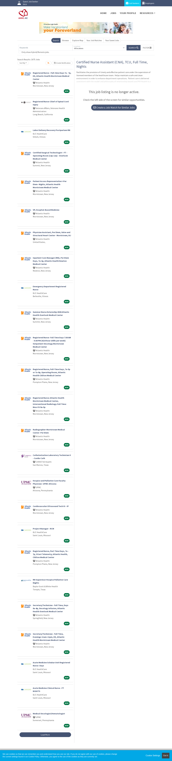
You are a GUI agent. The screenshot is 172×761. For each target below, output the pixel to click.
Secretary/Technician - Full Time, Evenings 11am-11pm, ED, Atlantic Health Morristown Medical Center (49, 637)
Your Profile (128, 13)
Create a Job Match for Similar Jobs (114, 107)
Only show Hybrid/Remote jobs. (35, 52)
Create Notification (62, 63)
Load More (45, 734)
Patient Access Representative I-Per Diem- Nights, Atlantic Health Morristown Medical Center (50, 184)
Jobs (113, 13)
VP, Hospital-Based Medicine (46, 210)
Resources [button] (146, 13)
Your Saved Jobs (112, 40)
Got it (165, 755)
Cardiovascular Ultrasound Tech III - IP (51, 506)
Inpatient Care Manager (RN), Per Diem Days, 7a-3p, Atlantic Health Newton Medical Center (51, 261)
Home (103, 13)
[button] (147, 48)
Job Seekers (132, 3)
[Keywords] (45, 48)
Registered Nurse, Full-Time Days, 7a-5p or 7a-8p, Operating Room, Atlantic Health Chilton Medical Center (51, 372)
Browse (65, 40)
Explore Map (77, 40)
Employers (148, 3)
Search (56, 40)
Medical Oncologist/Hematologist (49, 713)
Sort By (22, 63)
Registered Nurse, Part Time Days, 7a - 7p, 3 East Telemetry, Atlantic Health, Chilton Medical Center (51, 554)
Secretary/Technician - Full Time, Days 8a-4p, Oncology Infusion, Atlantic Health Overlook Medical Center (50, 608)
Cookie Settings (153, 755)
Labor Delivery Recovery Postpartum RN (51, 130)
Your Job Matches (94, 40)
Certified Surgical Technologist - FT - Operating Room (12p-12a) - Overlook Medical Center (50, 155)
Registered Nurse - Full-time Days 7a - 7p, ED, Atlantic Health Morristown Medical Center (52, 76)
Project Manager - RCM (43, 528)
